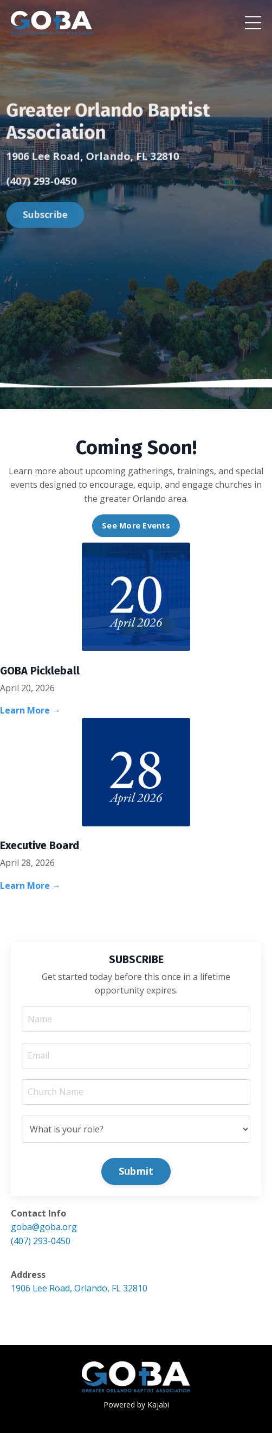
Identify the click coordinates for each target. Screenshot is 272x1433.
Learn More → (30, 710)
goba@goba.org (44, 1227)
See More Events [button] (136, 525)
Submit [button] (136, 1170)
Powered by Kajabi (136, 1404)
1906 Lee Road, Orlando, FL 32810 (79, 1288)
